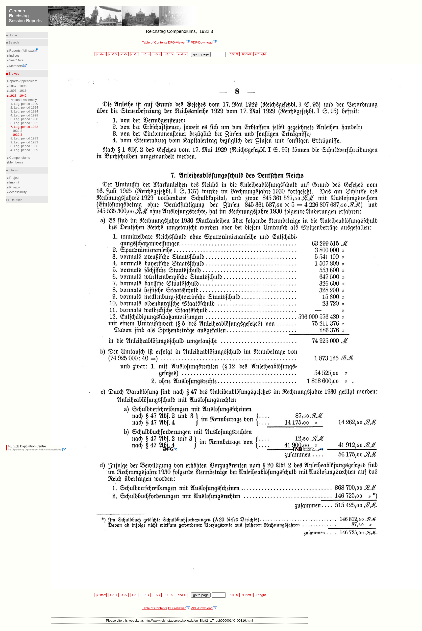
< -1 (134, 54)
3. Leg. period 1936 (24, 146)
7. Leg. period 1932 (24, 127)
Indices (14, 55)
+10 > (168, 54)
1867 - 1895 (17, 86)
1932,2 (17, 131)
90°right (260, 54)
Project (13, 178)
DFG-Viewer (179, 42)
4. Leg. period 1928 (24, 115)
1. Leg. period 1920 (24, 104)
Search (13, 42)
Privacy (14, 187)
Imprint (13, 182)
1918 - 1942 (17, 95)
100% (234, 54)
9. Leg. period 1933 (24, 142)
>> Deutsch (14, 200)
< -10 (113, 54)
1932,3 (17, 134)
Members (17, 66)
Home (12, 35)
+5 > (156, 54)
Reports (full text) (23, 50)
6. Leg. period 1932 (24, 123)
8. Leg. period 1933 (24, 138)
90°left (246, 54)
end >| (182, 54)
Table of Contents (154, 42)
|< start (100, 54)
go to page (201, 54)
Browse (13, 73)
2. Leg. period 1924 (24, 107)
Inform (13, 170)
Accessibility (17, 192)
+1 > (145, 54)
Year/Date (16, 60)
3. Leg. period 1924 (24, 111)
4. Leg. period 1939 (24, 150)
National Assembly (23, 100)
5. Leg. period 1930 (24, 119)
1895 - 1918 (17, 90)
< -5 (124, 54)
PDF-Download (204, 42)
